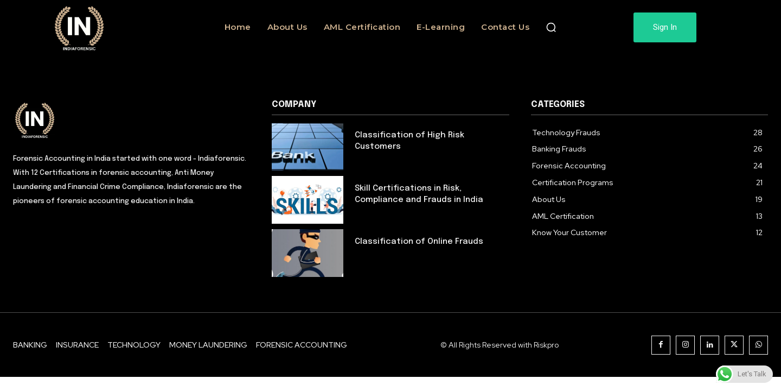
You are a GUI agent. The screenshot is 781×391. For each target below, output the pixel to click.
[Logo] (131, 119)
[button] (551, 27)
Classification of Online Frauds (419, 241)
